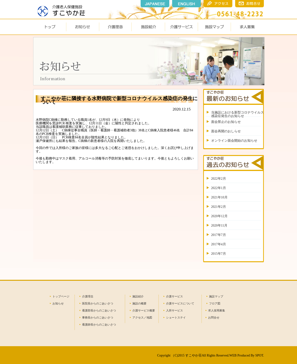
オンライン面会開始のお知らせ (234, 140)
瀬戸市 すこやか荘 (60, 9)
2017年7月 (218, 235)
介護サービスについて (180, 303)
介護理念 (115, 26)
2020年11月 (219, 225)
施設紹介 (138, 296)
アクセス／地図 (142, 317)
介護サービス (181, 26)
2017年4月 (218, 244)
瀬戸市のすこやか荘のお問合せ (249, 3)
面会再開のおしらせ (226, 131)
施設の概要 (139, 303)
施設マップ (214, 26)
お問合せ (213, 317)
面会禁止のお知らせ (226, 122)
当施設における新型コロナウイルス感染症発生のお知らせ (237, 114)
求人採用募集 (216, 310)
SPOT (259, 355)
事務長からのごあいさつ (97, 317)
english (186, 3)
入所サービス (174, 310)
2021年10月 (219, 197)
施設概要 (147, 26)
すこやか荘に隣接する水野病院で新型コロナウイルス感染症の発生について (119, 100)
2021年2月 (218, 207)
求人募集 (247, 26)
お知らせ (82, 26)
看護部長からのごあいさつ (99, 310)
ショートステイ (176, 317)
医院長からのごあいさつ (97, 303)
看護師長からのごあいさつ (99, 324)
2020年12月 (219, 216)
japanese (155, 3)
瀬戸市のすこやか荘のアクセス (218, 3)
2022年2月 (218, 178)
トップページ (60, 296)
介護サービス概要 (143, 310)
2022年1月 (218, 188)
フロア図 (214, 303)
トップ (49, 26)
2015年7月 (218, 253)
